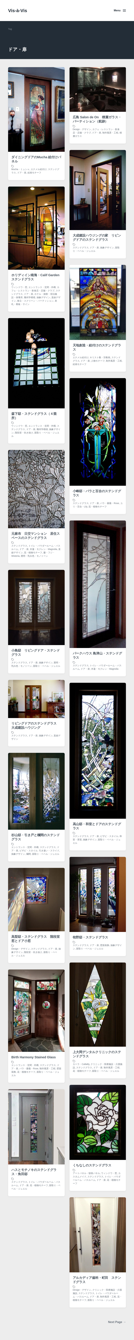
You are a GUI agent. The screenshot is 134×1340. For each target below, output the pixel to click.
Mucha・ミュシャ (20, 169)
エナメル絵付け (39, 169)
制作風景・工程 (110, 132)
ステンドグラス (19, 1245)
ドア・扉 (21, 172)
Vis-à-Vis (17, 10)
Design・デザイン (82, 129)
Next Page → (117, 1322)
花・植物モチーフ (39, 1248)
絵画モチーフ (34, 172)
